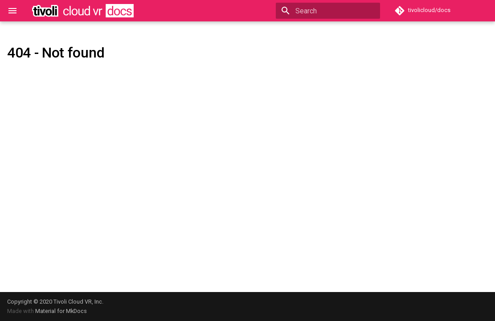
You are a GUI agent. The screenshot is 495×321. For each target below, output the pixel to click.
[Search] (328, 11)
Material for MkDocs (61, 311)
